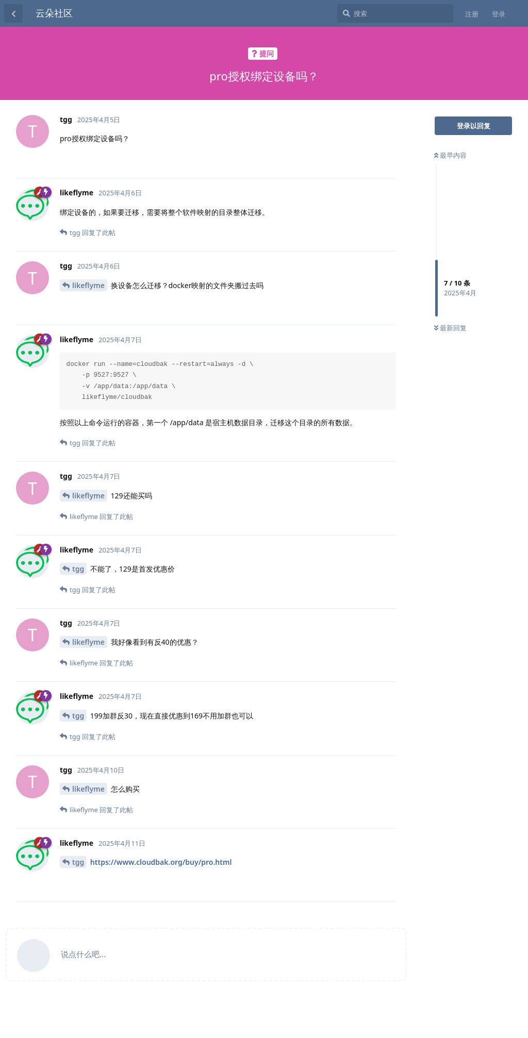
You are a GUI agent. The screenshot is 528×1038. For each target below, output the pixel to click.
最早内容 (450, 155)
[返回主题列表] (13, 13)
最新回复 (450, 327)
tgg (78, 569)
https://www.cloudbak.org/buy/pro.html (161, 862)
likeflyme (88, 285)
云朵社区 (54, 13)
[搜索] (395, 13)
